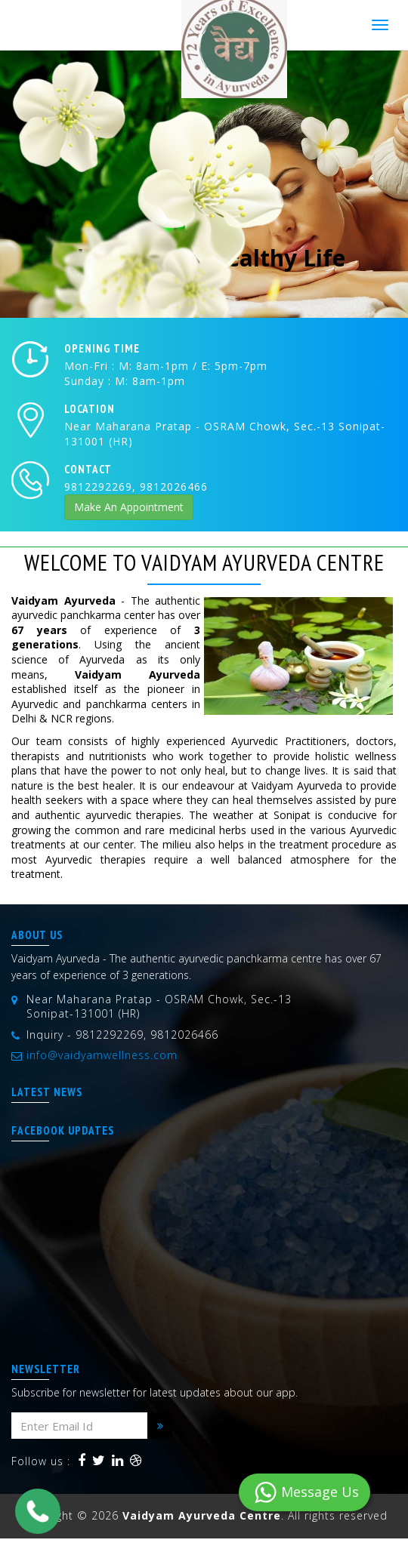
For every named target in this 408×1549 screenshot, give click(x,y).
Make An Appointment (129, 507)
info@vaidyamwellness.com (102, 1055)
